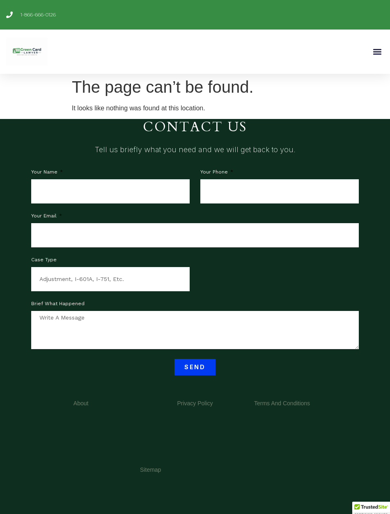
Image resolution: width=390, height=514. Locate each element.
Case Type (44, 260)
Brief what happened (58, 303)
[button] (377, 51)
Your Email (44, 216)
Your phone (214, 172)
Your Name (45, 172)
